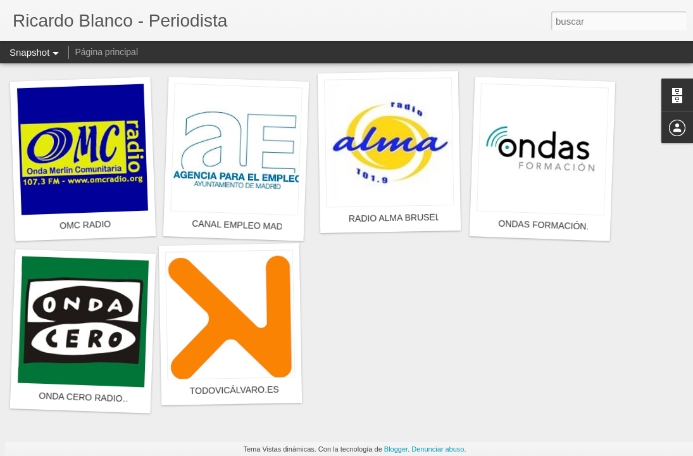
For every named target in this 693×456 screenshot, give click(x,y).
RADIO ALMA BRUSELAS (401, 218)
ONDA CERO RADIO (81, 397)
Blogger (396, 449)
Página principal (106, 52)
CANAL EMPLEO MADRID (245, 225)
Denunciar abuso (437, 449)
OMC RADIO (85, 225)
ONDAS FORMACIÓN (542, 225)
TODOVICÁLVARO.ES (234, 390)
